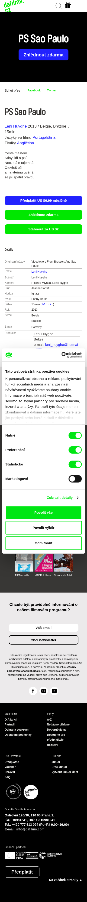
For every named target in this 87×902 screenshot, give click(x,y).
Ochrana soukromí (17, 729)
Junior (56, 762)
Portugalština (43, 137)
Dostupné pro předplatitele (56, 737)
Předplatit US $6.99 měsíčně (43, 200)
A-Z (49, 719)
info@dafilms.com (30, 829)
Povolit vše (43, 512)
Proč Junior (59, 767)
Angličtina (25, 143)
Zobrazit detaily (60, 498)
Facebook (34, 90)
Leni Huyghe (16, 126)
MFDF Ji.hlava (43, 575)
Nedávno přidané (58, 724)
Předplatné (12, 762)
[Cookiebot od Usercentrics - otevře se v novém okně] (62, 355)
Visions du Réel (63, 575)
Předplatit (22, 871)
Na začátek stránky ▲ (65, 880)
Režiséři (52, 744)
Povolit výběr (43, 528)
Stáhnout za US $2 (43, 229)
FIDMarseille (22, 575)
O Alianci (11, 719)
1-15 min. (47, 304)
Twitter (51, 90)
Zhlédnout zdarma (43, 54)
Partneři (10, 724)
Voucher (10, 767)
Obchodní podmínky (18, 734)
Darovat (10, 772)
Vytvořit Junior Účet (65, 772)
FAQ (7, 777)
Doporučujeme (57, 729)
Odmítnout (43, 543)
